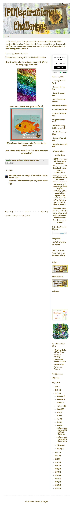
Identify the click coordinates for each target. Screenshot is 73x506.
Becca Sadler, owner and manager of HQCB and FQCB (25, 175)
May (58, 419)
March (59, 425)
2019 (56, 466)
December (60, 396)
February (60, 445)
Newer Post (9, 212)
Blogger (45, 502)
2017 (56, 472)
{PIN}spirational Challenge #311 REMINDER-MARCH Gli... (61, 431)
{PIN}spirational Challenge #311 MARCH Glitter (61, 439)
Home (7, 36)
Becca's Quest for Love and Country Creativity (58, 253)
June (58, 416)
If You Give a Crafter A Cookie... (60, 360)
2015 (56, 479)
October (60, 403)
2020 (56, 462)
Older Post (44, 212)
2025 (57, 390)
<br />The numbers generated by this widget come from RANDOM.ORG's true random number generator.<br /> (11, 227)
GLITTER (33, 64)
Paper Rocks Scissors (58, 368)
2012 (56, 488)
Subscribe (60, 67)
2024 (57, 393)
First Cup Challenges (57, 356)
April (58, 422)
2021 (56, 459)
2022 (57, 456)
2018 (56, 469)
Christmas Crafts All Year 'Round (60, 351)
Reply (10, 183)
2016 (56, 475)
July (58, 412)
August (59, 409)
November (60, 399)
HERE (29, 145)
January (60, 448)
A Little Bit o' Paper (59, 243)
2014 (56, 482)
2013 (56, 485)
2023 (57, 453)
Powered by (60, 72)
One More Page (59, 364)
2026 (57, 387)
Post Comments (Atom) (21, 216)
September (60, 406)
